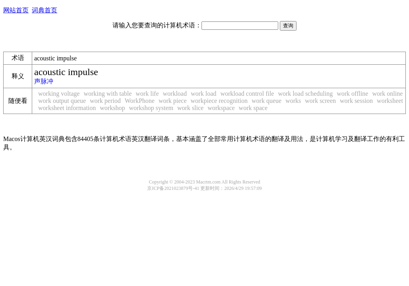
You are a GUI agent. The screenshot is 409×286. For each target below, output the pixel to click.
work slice (190, 107)
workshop (112, 107)
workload (175, 93)
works (293, 100)
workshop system (151, 107)
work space (253, 107)
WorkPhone (140, 100)
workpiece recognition (219, 100)
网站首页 (16, 10)
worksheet (390, 100)
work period (105, 100)
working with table (107, 93)
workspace (221, 107)
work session (356, 100)
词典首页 (44, 10)
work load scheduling (305, 93)
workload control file (247, 93)
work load (203, 93)
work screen (320, 100)
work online (387, 93)
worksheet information (67, 107)
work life (147, 93)
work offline (352, 93)
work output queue (62, 100)
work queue (266, 100)
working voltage (58, 93)
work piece (173, 100)
